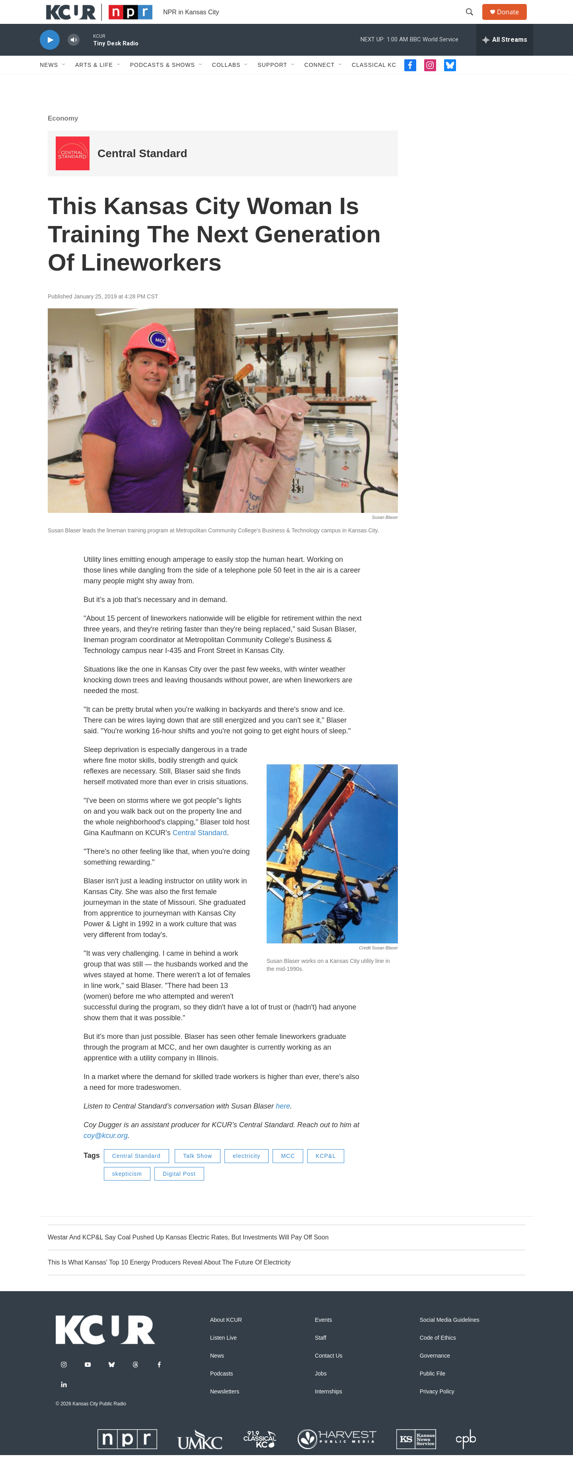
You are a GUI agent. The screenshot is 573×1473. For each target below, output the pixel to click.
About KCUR (226, 1338)
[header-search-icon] (473, 21)
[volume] (73, 58)
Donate (513, 21)
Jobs (321, 1392)
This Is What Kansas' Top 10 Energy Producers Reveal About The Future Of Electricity (169, 1280)
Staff (320, 1356)
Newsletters (224, 1410)
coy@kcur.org (106, 1153)
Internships (328, 1410)
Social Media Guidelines (449, 1338)
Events (323, 1338)
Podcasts (221, 1392)
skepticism (127, 1192)
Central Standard (200, 851)
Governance (435, 1374)
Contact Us (328, 1374)
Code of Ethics (438, 1356)
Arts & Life (94, 83)
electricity (246, 1174)
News (49, 83)
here (283, 1124)
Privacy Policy (437, 1410)
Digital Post (179, 1192)
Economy (63, 136)
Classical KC (374, 83)
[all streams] (504, 58)
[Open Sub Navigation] (64, 83)
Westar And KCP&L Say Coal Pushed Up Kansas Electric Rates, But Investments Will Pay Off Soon (188, 1255)
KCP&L (326, 1174)
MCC (288, 1174)
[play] (49, 57)
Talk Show (197, 1174)
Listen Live (223, 1356)
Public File (433, 1392)
